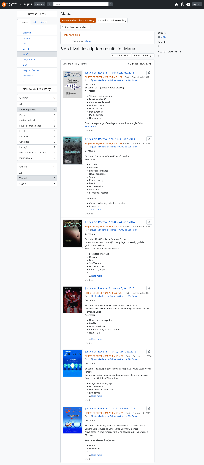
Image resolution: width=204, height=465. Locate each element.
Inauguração (37, 158)
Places (88, 41)
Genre (23, 166)
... (23, 27)
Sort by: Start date (120, 55)
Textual (37, 179)
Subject (23, 98)
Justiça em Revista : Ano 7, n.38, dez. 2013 (110, 139)
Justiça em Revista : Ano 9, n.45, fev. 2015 (109, 288)
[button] (177, 4)
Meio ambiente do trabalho (37, 153)
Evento (37, 132)
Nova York (28, 75)
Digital (37, 184)
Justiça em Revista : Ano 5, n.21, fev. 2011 (109, 72)
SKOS (162, 36)
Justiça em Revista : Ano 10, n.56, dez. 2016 (110, 351)
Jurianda (27, 32)
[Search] (81, 4)
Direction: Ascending (142, 55)
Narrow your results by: (37, 89)
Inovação (37, 148)
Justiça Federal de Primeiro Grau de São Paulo (115, 80)
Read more (90, 126)
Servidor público (37, 110)
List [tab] (34, 22)
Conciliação (37, 142)
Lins (24, 43)
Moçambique (29, 59)
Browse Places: (37, 14)
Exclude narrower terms (139, 64)
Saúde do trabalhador (37, 126)
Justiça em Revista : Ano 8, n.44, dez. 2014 (110, 222)
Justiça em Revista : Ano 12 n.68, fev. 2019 (110, 408)
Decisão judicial (37, 121)
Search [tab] (43, 22)
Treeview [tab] (23, 22)
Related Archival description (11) (78, 20)
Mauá (25, 54)
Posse (37, 115)
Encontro (37, 137)
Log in (196, 4)
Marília (26, 48)
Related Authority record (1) (112, 20)
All (20, 104)
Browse (38, 4)
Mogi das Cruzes (31, 70)
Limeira (26, 38)
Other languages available (75, 27)
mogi (25, 64)
